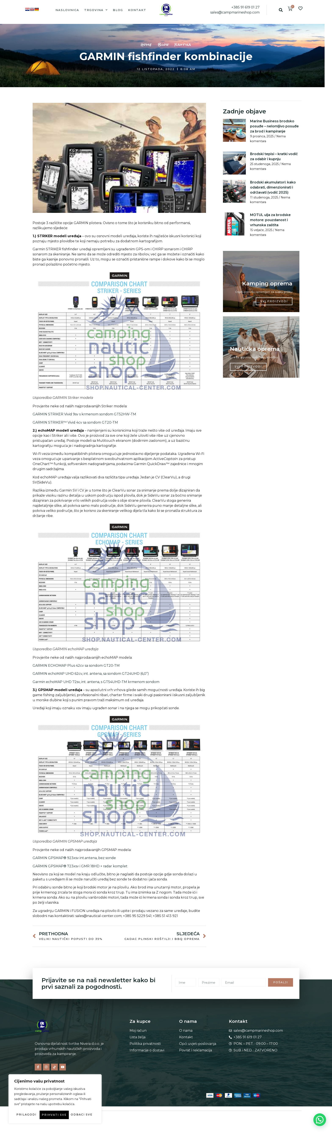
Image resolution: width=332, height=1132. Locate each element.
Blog (118, 10)
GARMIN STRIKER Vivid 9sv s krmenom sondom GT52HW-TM (84, 414)
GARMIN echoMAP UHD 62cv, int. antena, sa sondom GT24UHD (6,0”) (91, 674)
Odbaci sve (74, 1106)
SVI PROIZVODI (273, 302)
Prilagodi (33, 1106)
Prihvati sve (55, 1115)
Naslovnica (67, 10)
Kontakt (137, 10)
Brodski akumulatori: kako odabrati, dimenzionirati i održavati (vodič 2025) (273, 187)
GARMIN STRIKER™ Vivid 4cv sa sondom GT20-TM (75, 422)
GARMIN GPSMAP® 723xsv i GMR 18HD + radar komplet (80, 866)
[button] (280, 9)
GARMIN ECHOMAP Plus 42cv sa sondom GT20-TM (76, 666)
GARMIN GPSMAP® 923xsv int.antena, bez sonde (74, 858)
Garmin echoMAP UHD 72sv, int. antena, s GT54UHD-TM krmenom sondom (96, 682)
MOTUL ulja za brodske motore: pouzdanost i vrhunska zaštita (270, 220)
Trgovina (96, 10)
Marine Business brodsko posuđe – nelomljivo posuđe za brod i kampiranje (274, 126)
